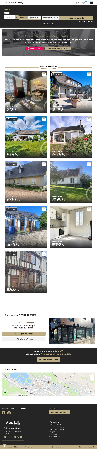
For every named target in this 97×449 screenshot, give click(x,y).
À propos (52, 432)
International (53, 434)
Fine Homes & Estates (57, 429)
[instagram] (9, 412)
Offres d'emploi (54, 422)
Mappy (19, 395)
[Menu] (91, 2)
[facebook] (3, 412)
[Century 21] (13, 3)
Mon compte (80, 3)
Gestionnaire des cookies (87, 447)
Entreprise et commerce (57, 427)
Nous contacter (54, 437)
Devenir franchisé (55, 424)
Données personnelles (56, 447)
